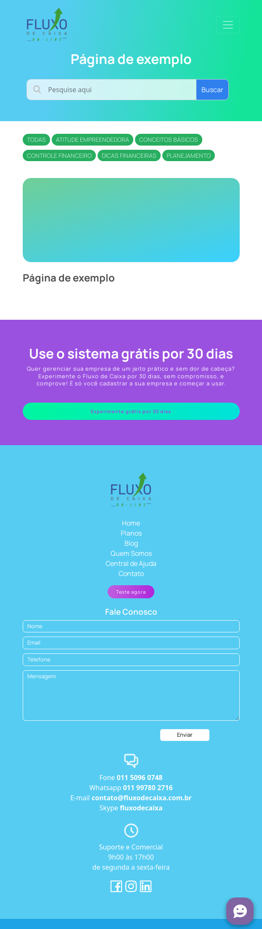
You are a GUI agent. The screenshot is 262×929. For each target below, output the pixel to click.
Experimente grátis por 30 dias (131, 411)
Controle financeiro (59, 155)
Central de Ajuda (131, 563)
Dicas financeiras (129, 155)
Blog (131, 543)
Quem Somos (131, 553)
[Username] (111, 89)
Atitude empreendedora (92, 139)
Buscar (212, 89)
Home (131, 523)
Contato (131, 573)
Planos (131, 533)
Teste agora (131, 592)
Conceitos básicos (168, 139)
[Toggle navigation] (228, 24)
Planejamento (189, 155)
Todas (36, 139)
